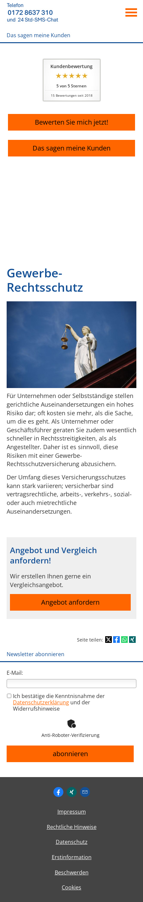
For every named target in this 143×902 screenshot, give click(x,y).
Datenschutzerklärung (41, 702)
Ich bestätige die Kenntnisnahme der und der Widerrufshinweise (56, 702)
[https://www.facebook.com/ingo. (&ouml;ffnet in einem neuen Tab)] (58, 792)
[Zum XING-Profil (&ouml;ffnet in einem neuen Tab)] (72, 792)
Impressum (71, 811)
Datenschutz (72, 842)
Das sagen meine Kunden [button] (71, 148)
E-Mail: (15, 672)
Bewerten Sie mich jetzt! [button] (71, 122)
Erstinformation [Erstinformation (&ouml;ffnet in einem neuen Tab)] (72, 857)
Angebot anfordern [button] (70, 602)
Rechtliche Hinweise (72, 827)
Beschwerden (72, 872)
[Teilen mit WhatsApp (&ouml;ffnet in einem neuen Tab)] (124, 639)
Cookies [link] (71, 887)
